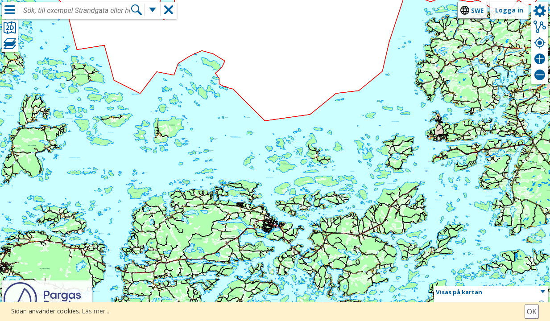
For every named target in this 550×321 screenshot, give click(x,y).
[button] (491, 292)
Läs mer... (95, 311)
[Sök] (136, 10)
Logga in (509, 10)
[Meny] (10, 10)
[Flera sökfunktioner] (152, 10)
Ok (532, 312)
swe (477, 10)
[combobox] (76, 10)
